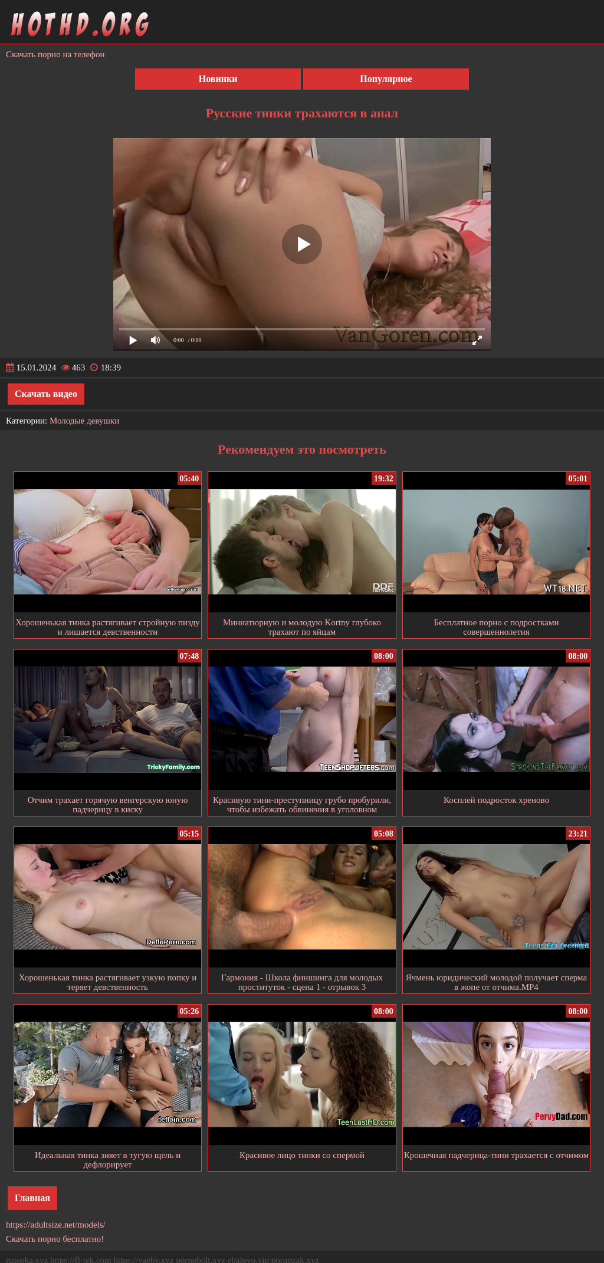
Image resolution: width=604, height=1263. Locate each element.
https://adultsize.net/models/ (56, 1224)
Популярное (386, 79)
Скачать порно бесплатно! (55, 1239)
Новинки (218, 79)
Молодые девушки (84, 420)
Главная (32, 1198)
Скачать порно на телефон (55, 54)
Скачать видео (46, 394)
